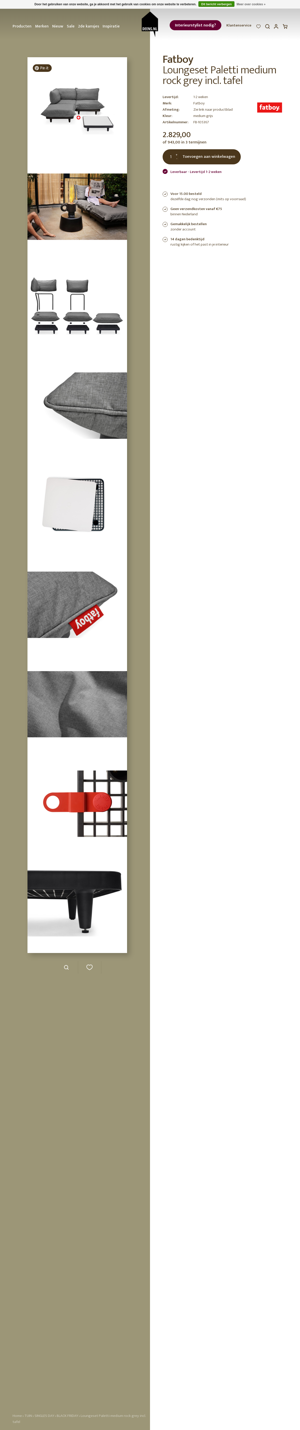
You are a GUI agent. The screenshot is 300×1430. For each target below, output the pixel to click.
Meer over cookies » (250, 4)
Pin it (41, 68)
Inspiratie (111, 26)
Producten (22, 26)
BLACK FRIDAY (68, 1416)
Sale (71, 26)
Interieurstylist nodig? (195, 25)
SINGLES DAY (44, 1416)
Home (17, 1416)
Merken (42, 26)
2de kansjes (88, 26)
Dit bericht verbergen (216, 4)
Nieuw (57, 26)
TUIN (28, 1416)
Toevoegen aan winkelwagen (209, 156)
